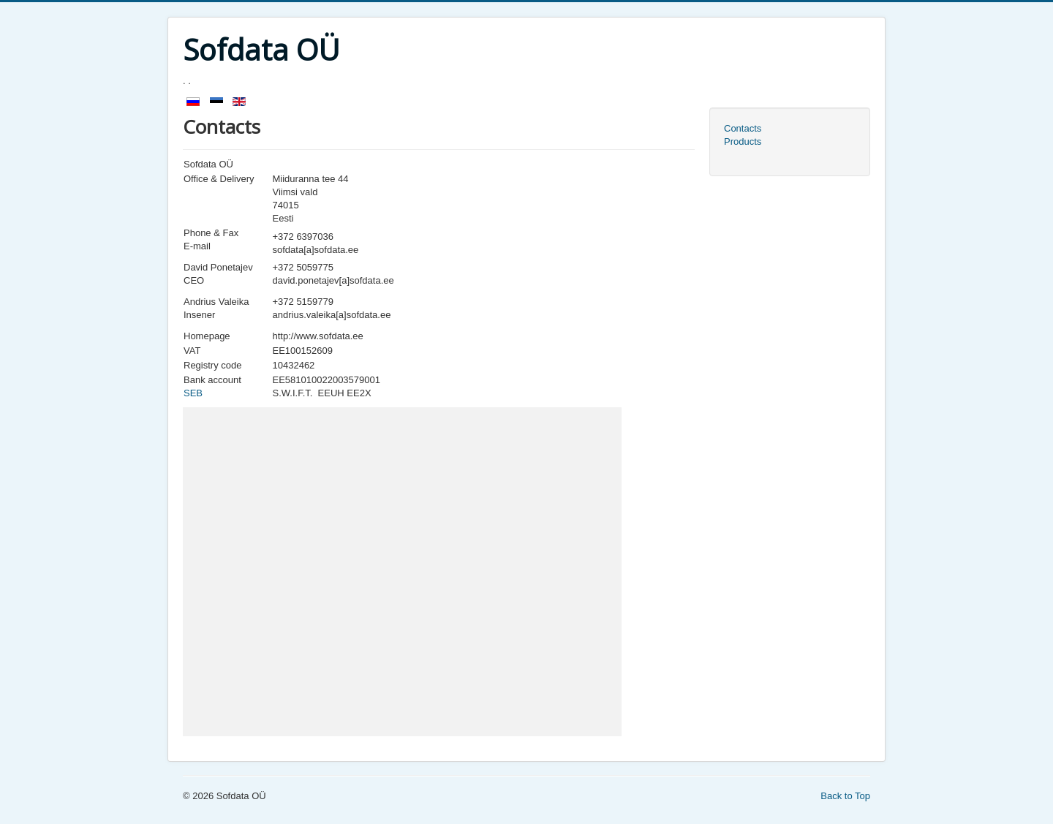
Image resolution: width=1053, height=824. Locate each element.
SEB (193, 393)
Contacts (742, 128)
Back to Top (845, 795)
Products (742, 141)
